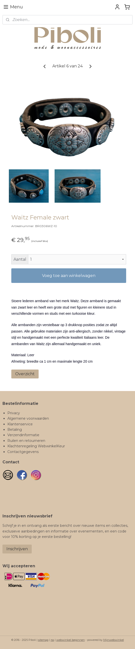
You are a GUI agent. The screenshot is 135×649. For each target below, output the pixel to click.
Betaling (14, 429)
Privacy (13, 413)
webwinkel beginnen (70, 640)
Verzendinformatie (23, 435)
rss (52, 640)
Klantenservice (20, 424)
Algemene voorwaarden (28, 418)
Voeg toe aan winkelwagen (68, 275)
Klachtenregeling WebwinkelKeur (36, 446)
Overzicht (25, 374)
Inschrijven (17, 549)
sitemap (43, 640)
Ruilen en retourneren (26, 440)
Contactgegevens (23, 452)
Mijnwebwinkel (113, 640)
